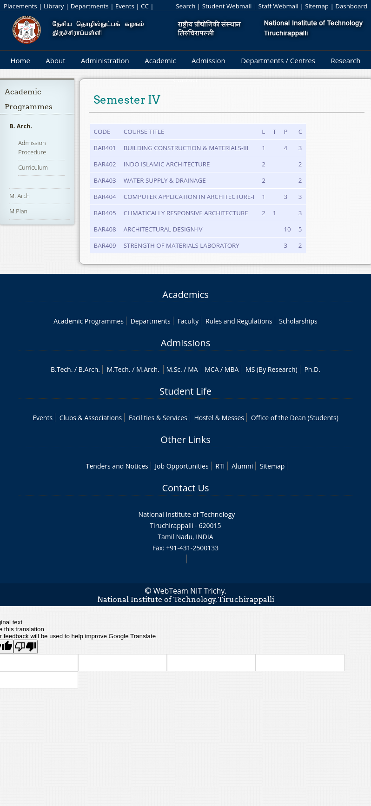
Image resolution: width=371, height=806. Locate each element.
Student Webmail (227, 6)
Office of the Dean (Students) (294, 417)
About (55, 60)
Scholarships (298, 321)
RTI (220, 466)
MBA (232, 369)
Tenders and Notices (117, 466)
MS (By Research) (271, 369)
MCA (212, 369)
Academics (185, 294)
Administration (105, 60)
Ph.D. (312, 369)
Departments (90, 6)
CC (145, 6)
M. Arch (19, 196)
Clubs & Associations (91, 417)
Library (54, 6)
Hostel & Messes (219, 417)
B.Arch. (89, 369)
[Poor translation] (25, 647)
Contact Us (185, 488)
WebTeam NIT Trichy (189, 591)
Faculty (188, 321)
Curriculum (33, 167)
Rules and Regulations (238, 321)
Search (185, 6)
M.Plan (18, 211)
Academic (160, 60)
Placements (20, 6)
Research (345, 60)
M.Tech (118, 369)
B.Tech (61, 369)
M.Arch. (147, 369)
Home (20, 60)
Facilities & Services (158, 417)
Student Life (185, 391)
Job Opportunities (181, 466)
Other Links (185, 439)
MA (193, 369)
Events (124, 6)
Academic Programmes (88, 321)
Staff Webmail (278, 6)
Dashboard (351, 6)
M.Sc (173, 369)
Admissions (185, 343)
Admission (208, 60)
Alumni (242, 466)
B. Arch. (20, 126)
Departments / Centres (278, 60)
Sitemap (317, 6)
